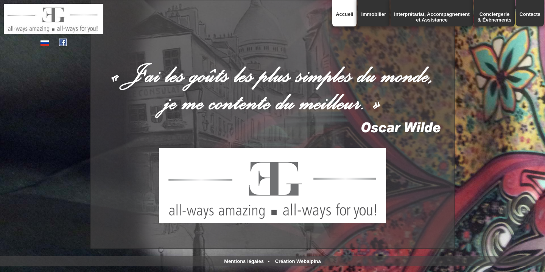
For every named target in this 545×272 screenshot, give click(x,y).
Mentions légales (244, 261)
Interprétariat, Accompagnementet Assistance (432, 17)
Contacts (529, 14)
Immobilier (373, 14)
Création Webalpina (298, 261)
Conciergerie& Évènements (495, 17)
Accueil (344, 14)
